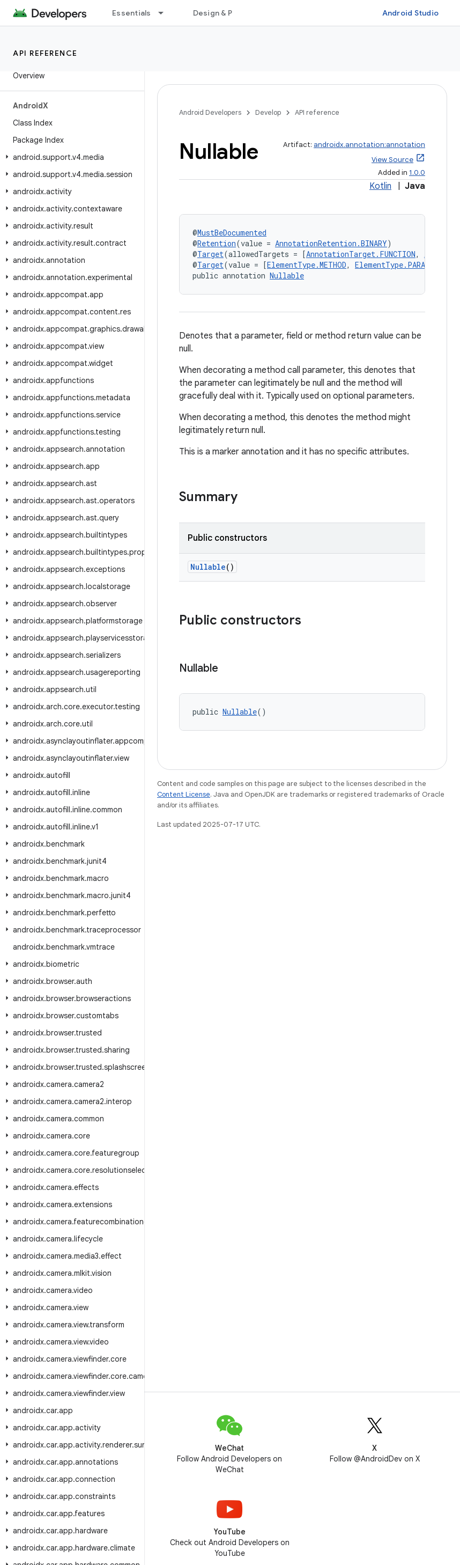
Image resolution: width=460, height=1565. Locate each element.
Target (210, 254)
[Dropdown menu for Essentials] (165, 13)
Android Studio (410, 13)
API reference (45, 53)
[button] (70, 157)
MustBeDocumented (231, 232)
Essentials (131, 13)
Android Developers (210, 112)
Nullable (287, 275)
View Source (392, 159)
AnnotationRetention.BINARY (331, 243)
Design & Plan (218, 13)
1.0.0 (417, 172)
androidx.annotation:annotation (369, 144)
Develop (268, 112)
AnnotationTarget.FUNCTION (361, 254)
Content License (183, 794)
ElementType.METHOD (306, 265)
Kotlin (380, 186)
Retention (216, 243)
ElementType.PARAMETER (401, 265)
